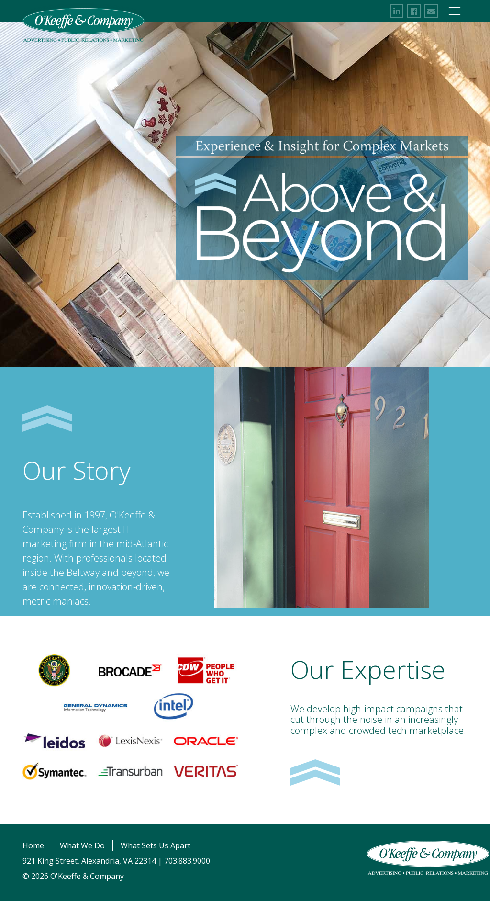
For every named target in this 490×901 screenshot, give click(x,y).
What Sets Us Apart (155, 845)
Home (33, 845)
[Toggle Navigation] (455, 11)
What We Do (82, 845)
